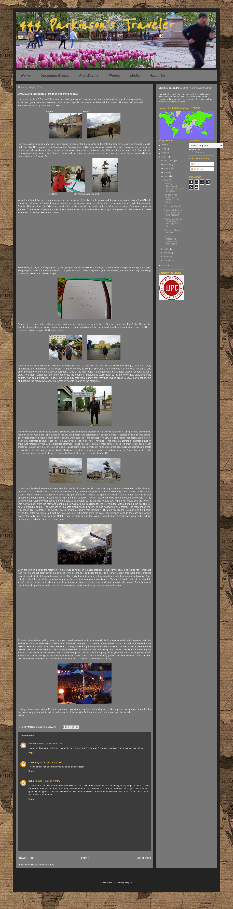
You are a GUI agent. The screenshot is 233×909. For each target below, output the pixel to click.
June (166, 176)
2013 (164, 265)
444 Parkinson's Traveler (95, 25)
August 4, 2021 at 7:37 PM (47, 781)
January (168, 261)
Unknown (33, 743)
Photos (114, 75)
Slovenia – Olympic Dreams (172, 231)
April (166, 249)
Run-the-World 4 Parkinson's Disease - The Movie (171, 198)
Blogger (128, 882)
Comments (197, 169)
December (169, 160)
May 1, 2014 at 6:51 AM (50, 743)
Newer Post (26, 858)
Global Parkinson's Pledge (43, 273)
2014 (164, 157)
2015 (164, 153)
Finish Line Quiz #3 (172, 206)
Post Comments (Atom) (42, 864)
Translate (196, 152)
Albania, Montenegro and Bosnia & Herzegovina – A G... (173, 222)
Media (135, 75)
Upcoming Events (55, 75)
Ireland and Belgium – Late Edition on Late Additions (173, 212)
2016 (164, 149)
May (166, 180)
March (167, 253)
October (168, 164)
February (168, 256)
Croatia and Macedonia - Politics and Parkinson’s (170, 240)
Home (26, 75)
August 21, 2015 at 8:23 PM (48, 762)
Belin (31, 781)
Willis (31, 762)
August (167, 168)
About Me (157, 75)
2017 (164, 145)
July (166, 172)
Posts (195, 164)
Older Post (144, 858)
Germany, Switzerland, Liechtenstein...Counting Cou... (174, 187)
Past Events (88, 75)
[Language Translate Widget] (206, 145)
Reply (31, 752)
